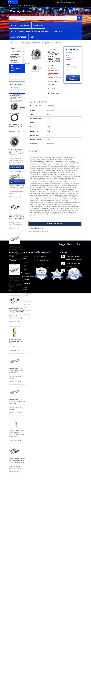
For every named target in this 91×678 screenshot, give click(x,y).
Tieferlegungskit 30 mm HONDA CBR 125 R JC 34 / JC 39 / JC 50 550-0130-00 (17, 345)
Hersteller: (51, 71)
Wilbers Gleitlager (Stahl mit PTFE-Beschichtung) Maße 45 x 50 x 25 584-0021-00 (17, 283)
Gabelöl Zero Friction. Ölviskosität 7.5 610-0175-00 (16, 407)
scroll (85, 672)
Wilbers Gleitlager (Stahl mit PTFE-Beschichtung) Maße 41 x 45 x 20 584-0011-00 (17, 527)
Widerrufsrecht (17, 139)
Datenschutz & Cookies (26, 628)
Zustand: (50, 77)
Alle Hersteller (18, 37)
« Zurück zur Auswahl (55, 223)
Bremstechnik (17, 51)
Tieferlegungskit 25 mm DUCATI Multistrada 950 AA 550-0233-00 (17, 468)
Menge (68, 64)
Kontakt (25, 596)
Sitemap (26, 648)
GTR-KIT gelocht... (14, 167)
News (33, 37)
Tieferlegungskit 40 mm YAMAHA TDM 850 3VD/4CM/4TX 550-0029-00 (17, 314)
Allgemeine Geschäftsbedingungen (26, 609)
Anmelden (80, 2)
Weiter (40, 68)
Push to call (13, 2)
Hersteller (15, 71)
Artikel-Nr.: (51, 66)
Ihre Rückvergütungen (42, 594)
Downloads (26, 617)
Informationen (16, 126)
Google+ (51, 84)
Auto (13, 25)
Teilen (56, 81)
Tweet (50, 81)
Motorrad (24, 25)
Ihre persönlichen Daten (43, 602)
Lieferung (16, 133)
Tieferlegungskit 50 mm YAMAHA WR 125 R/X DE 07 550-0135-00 (16, 437)
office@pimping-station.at (73, 608)
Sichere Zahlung (18, 136)
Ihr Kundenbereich (43, 586)
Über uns (16, 130)
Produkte (57, 31)
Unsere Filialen (17, 142)
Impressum (26, 644)
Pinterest (51, 88)
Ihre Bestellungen (41, 590)
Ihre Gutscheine (41, 606)
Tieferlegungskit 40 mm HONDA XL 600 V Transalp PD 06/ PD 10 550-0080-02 (17, 252)
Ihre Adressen (40, 598)
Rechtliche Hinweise (26, 640)
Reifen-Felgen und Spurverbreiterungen (30, 31)
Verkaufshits (15, 176)
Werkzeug (38, 25)
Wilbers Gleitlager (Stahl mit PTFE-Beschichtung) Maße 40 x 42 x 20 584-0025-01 (17, 376)
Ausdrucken (55, 93)
